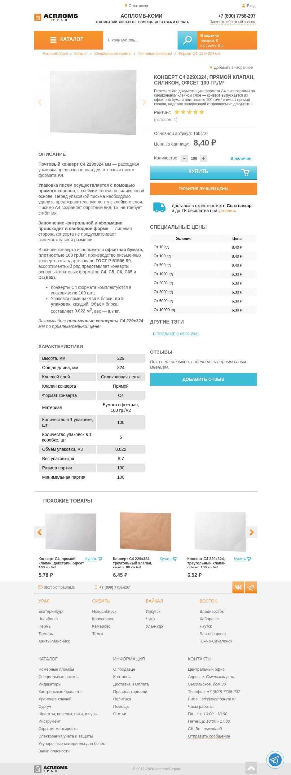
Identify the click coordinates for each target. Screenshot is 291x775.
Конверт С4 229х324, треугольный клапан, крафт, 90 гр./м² (132, 563)
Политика (122, 699)
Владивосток (212, 611)
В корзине (210, 35)
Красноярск (102, 618)
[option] (92, 102)
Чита (150, 618)
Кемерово (101, 626)
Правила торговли (130, 691)
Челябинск (48, 618)
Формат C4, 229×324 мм (199, 53)
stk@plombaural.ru (59, 587)
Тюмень (45, 633)
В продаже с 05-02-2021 (176, 334)
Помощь (145, 22)
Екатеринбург (51, 611)
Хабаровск (209, 618)
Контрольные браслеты (60, 691)
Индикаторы (49, 684)
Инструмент (49, 721)
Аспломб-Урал (55, 53)
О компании (106, 22)
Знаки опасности (54, 751)
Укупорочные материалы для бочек (71, 743)
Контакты (127, 22)
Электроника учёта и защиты (65, 736)
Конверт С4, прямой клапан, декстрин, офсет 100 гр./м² (61, 563)
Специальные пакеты (112, 53)
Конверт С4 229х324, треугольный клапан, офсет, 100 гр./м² (207, 563)
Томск (97, 633)
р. (221, 45)
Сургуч (44, 706)
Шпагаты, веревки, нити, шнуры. (68, 714)
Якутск (206, 626)
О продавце (124, 669)
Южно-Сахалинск (216, 641)
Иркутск (153, 611)
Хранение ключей (55, 699)
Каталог (81, 53)
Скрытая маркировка (57, 728)
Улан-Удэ (154, 626)
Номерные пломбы (56, 669)
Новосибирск (104, 611)
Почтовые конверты (155, 53)
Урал (44, 601)
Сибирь (101, 601)
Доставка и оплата (172, 22)
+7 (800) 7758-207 (236, 16)
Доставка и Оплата (131, 684)
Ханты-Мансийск (54, 641)
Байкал (154, 601)
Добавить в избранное (233, 67)
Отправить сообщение (209, 736)
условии (226, 210)
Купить (219, 173)
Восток (208, 601)
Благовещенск (213, 633)
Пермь (44, 626)
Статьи (119, 714)
